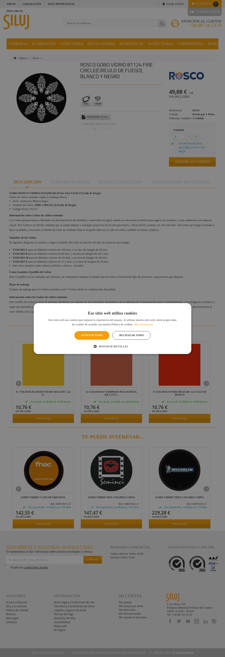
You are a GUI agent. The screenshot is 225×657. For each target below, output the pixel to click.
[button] (112, 346)
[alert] (112, 328)
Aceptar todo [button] (92, 335)
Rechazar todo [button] (131, 335)
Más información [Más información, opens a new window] (143, 324)
